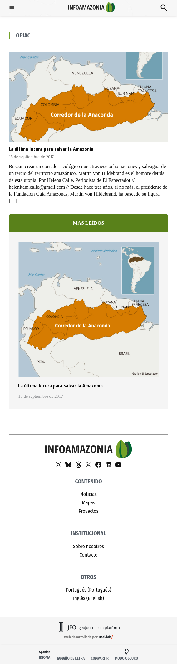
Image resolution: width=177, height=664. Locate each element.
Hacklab (105, 637)
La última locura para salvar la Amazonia (51, 149)
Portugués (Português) (88, 590)
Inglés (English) (88, 598)
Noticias (88, 494)
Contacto (89, 555)
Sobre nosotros (88, 546)
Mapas (88, 503)
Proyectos (89, 511)
